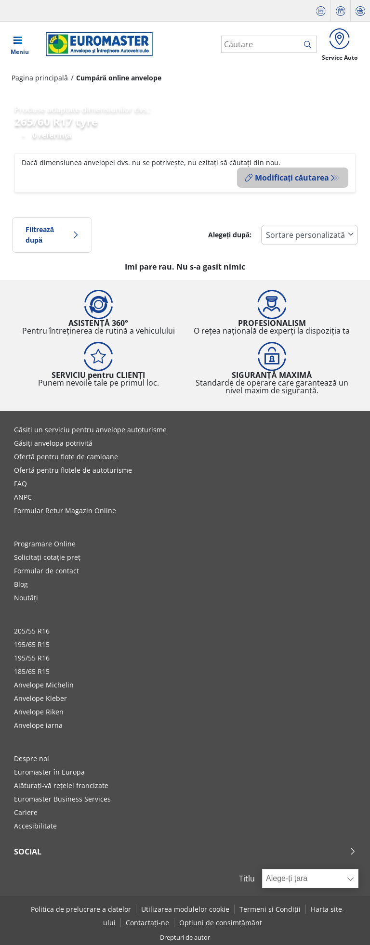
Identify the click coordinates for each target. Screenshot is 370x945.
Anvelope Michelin (44, 684)
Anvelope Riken (39, 711)
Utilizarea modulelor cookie (185, 909)
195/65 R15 (32, 644)
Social (185, 851)
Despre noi (31, 758)
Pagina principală (40, 78)
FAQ (20, 483)
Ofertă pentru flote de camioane (66, 456)
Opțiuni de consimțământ (220, 922)
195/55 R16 (32, 657)
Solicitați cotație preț (47, 557)
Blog (21, 584)
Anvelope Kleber (40, 698)
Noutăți (26, 597)
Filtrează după (52, 235)
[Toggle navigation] (19, 44)
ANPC (23, 497)
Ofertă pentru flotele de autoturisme (73, 470)
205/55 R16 (32, 630)
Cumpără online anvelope (118, 78)
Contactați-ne (147, 922)
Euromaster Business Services (62, 798)
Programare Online (45, 543)
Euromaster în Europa (49, 772)
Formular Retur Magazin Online (65, 510)
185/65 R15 (32, 671)
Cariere (26, 812)
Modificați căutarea (287, 178)
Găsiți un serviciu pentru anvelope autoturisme (90, 429)
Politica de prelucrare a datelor (81, 909)
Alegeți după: (229, 234)
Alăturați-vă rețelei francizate (61, 785)
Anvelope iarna (38, 725)
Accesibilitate (35, 825)
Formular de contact (46, 570)
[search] (309, 44)
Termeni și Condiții (270, 909)
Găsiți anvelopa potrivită (53, 443)
